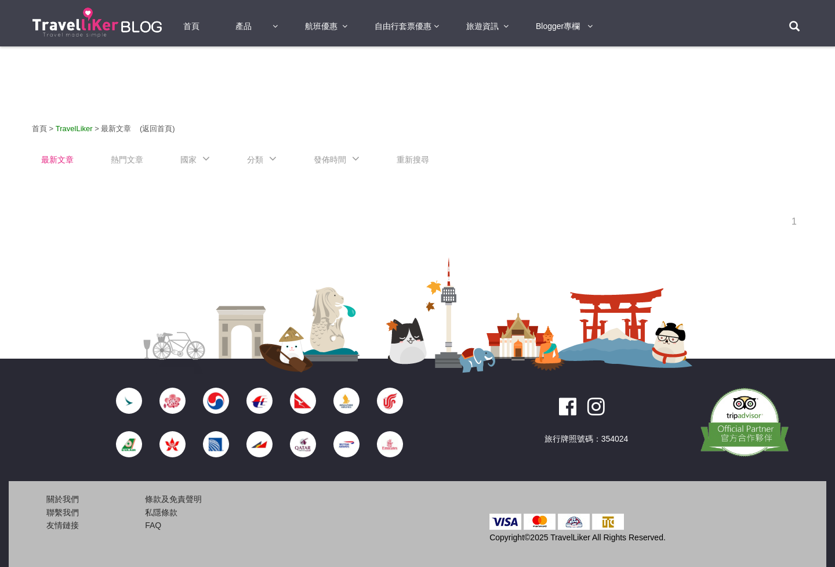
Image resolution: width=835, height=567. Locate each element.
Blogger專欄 (558, 26)
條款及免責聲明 (173, 499)
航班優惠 (321, 26)
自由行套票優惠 (403, 26)
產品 (243, 26)
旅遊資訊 (482, 26)
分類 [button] (255, 159)
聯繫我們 (62, 512)
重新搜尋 (413, 159)
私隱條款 (161, 512)
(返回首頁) (157, 128)
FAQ (153, 525)
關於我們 (62, 499)
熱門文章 (127, 159)
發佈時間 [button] (330, 159)
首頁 (191, 26)
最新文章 (117, 128)
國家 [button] (188, 159)
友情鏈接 (62, 525)
